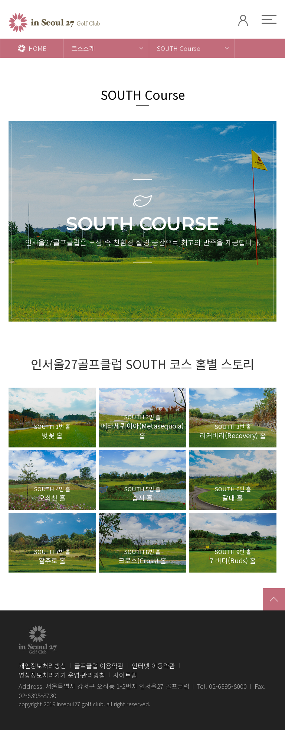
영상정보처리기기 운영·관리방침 (62, 675)
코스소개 (83, 48)
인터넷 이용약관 (153, 665)
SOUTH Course (178, 48)
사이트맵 (125, 675)
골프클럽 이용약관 (99, 665)
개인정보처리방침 (42, 665)
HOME (32, 48)
